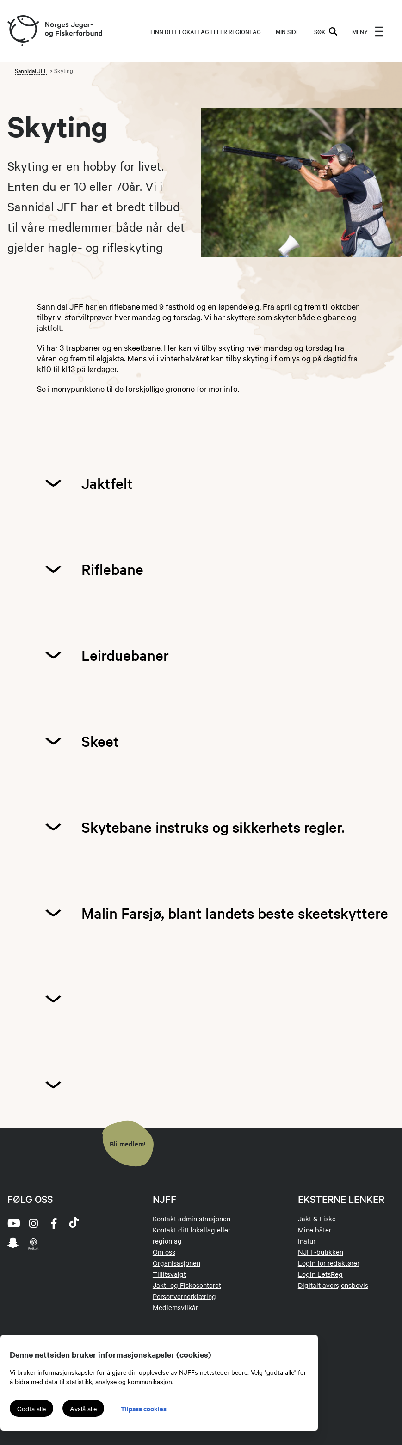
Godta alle (31, 1408)
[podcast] (33, 1243)
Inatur (306, 1240)
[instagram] (33, 1223)
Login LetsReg (320, 1274)
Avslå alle (83, 1408)
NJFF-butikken (320, 1251)
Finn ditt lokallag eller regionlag (205, 31)
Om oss (164, 1251)
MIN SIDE (287, 31)
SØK (325, 31)
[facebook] (54, 1223)
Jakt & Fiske (317, 1218)
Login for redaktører (328, 1263)
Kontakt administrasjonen (191, 1218)
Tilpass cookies (144, 1408)
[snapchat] (13, 1243)
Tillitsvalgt (169, 1274)
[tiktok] (74, 1223)
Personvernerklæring (184, 1296)
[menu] (368, 31)
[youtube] (13, 1223)
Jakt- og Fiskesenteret (187, 1285)
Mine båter (314, 1229)
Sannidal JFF (31, 70)
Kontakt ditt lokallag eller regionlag (191, 1235)
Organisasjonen (176, 1263)
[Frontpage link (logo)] (22, 31)
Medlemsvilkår (175, 1307)
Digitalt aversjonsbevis (333, 1285)
